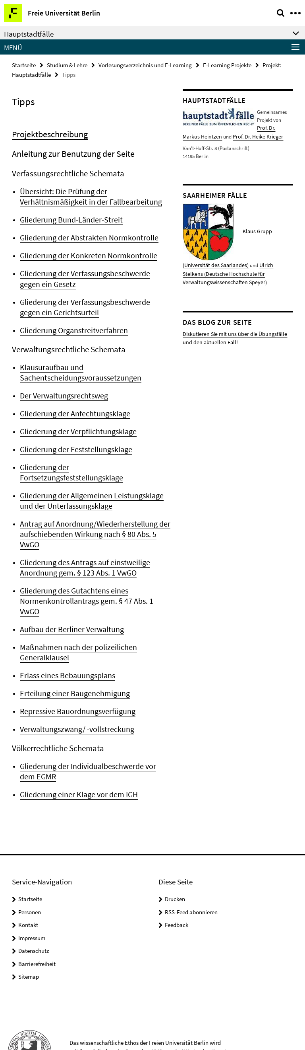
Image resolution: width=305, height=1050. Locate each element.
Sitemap (28, 929)
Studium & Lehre (67, 64)
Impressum (31, 890)
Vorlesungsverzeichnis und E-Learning (145, 64)
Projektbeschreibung (48, 133)
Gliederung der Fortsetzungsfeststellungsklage (93, 458)
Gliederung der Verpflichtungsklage (76, 423)
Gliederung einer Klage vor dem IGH (76, 747)
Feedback (176, 877)
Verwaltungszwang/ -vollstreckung (74, 683)
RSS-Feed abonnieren (191, 864)
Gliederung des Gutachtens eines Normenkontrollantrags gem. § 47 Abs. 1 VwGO (93, 563)
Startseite (24, 64)
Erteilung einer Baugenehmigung (71, 648)
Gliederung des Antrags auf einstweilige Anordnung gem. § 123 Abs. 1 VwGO (82, 536)
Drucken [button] (175, 851)
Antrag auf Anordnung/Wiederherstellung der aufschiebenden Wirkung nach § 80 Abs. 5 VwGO (95, 508)
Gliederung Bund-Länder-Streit (68, 217)
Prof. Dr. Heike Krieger (235, 134)
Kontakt (28, 877)
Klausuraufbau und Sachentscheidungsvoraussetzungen (77, 366)
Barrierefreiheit (37, 916)
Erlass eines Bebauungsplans (65, 631)
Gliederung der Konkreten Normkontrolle (84, 252)
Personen (29, 864)
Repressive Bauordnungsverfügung (75, 666)
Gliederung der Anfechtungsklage (72, 406)
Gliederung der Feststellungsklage (73, 441)
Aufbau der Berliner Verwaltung (69, 586)
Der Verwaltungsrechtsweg (62, 388)
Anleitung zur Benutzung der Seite (69, 152)
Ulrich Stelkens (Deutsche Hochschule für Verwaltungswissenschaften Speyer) (234, 270)
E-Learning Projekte (227, 64)
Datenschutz (33, 903)
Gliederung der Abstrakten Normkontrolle (85, 234)
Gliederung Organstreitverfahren (71, 324)
